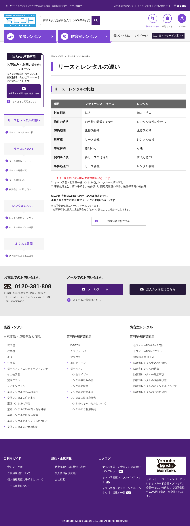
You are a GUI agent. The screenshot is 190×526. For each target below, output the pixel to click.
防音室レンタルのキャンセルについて (155, 386)
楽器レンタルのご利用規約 (22, 426)
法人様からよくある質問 (21, 256)
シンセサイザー (79, 374)
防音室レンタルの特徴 (146, 368)
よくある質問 (144, 6)
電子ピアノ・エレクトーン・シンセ (27, 368)
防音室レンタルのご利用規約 (150, 391)
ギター (11, 357)
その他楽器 (13, 374)
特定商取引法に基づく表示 (70, 466)
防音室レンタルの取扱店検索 (150, 380)
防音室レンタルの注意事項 (148, 374)
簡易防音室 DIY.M (143, 357)
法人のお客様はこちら (157, 289)
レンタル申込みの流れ (83, 380)
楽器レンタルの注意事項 (21, 397)
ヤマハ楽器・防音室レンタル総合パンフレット (121, 469)
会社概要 (60, 479)
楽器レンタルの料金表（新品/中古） (28, 409)
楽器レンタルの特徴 (18, 403)
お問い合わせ (161, 6)
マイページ (141, 35)
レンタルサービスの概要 (21, 227)
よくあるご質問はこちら (22, 101)
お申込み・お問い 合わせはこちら (24, 90)
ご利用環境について (124, 6)
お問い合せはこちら (118, 221)
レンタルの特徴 (79, 386)
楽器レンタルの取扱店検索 (22, 415)
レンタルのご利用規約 (83, 409)
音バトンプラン (16, 386)
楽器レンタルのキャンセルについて (27, 420)
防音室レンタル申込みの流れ (150, 362)
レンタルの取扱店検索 (83, 397)
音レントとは (121, 35)
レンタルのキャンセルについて (88, 403)
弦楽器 (11, 351)
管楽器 (11, 345)
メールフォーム (95, 289)
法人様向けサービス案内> (168, 35)
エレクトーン (78, 362)
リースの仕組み (16, 180)
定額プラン (13, 380)
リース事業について (18, 485)
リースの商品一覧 (18, 170)
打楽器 (11, 362)
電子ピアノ (76, 368)
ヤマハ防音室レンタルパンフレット (121, 479)
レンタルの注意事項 (81, 391)
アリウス (75, 357)
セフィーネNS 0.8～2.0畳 (148, 345)
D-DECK (75, 345)
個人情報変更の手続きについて (25, 479)
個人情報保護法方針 (66, 473)
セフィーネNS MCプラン (147, 351)
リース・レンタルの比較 (21, 132)
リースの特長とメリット (21, 161)
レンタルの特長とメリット (22, 218)
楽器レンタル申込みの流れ (22, 391)
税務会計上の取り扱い (20, 189)
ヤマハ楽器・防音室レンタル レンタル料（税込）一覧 (121, 490)
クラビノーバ (78, 351)
